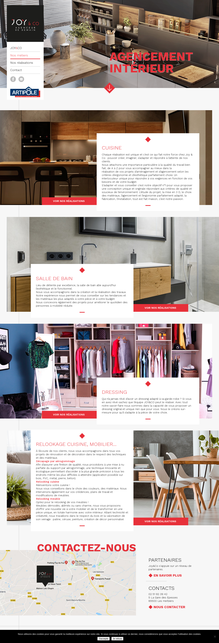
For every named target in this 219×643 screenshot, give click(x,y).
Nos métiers (19, 55)
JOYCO (16, 48)
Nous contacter (169, 607)
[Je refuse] (214, 636)
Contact (16, 70)
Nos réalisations (21, 62)
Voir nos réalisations (69, 201)
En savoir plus (168, 575)
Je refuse (117, 638)
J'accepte (103, 638)
